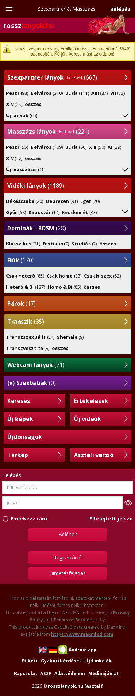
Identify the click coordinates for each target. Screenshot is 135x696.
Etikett (30, 661)
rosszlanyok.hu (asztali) (75, 686)
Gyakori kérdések (61, 661)
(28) (36, 228)
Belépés (120, 9)
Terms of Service (72, 620)
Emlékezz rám (28, 518)
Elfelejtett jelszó (111, 518)
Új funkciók (98, 661)
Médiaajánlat (103, 673)
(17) (21, 303)
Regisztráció (67, 557)
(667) (52, 77)
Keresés (18, 401)
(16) (25, 169)
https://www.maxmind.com (82, 634)
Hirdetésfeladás (67, 573)
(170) (20, 260)
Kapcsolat (25, 673)
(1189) (35, 186)
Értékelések (91, 401)
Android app (82, 650)
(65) (21, 115)
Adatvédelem (69, 673)
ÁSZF (45, 673)
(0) (31, 383)
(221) (48, 132)
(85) (25, 321)
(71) (35, 365)
